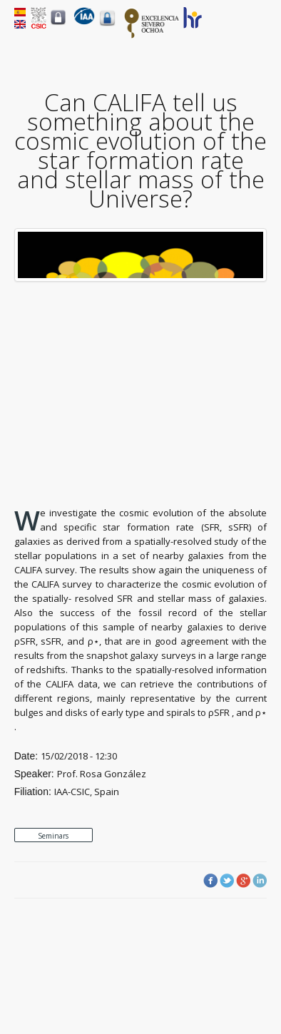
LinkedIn (259, 881)
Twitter (227, 881)
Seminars (53, 836)
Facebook (210, 881)
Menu (258, 29)
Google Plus (243, 881)
